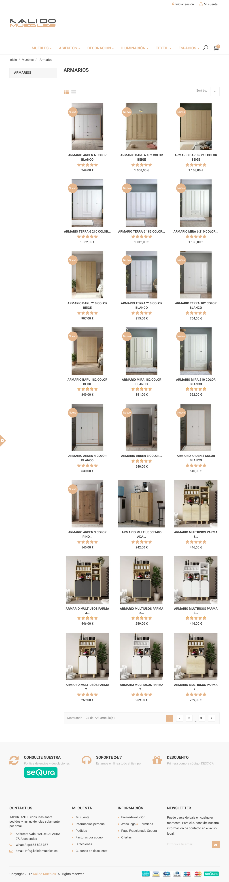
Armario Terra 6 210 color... (87, 231)
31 (202, 718)
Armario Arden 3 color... (141, 456)
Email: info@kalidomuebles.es (36, 851)
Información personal (90, 824)
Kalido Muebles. (45, 874)
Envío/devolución (133, 817)
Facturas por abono (89, 837)
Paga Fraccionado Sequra (139, 831)
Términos (146, 824)
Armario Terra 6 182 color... (141, 231)
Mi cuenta (82, 808)
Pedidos (81, 831)
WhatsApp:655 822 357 (32, 845)
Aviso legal (128, 824)
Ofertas (126, 837)
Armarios (22, 73)
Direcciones (84, 844)
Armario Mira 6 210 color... (195, 231)
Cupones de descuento (92, 851)
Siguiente (211, 718)
